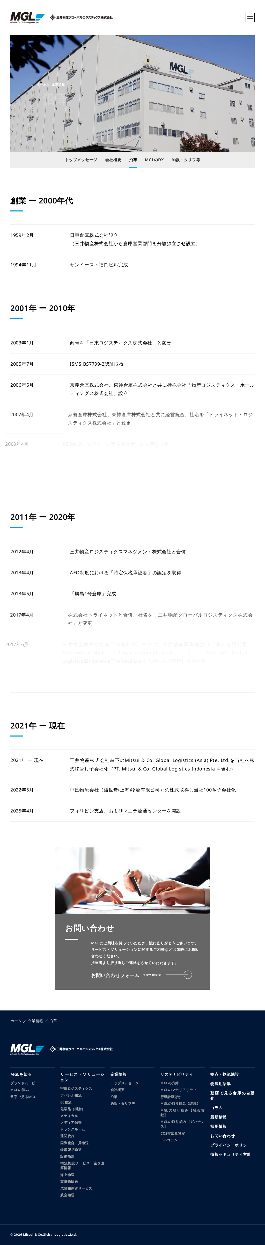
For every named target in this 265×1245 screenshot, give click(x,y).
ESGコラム (169, 1140)
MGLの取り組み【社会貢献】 (182, 1112)
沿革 (114, 1096)
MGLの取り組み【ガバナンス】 (182, 1124)
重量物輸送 (69, 1181)
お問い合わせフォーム (141, 975)
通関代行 (67, 1136)
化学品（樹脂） (72, 1109)
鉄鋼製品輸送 (71, 1149)
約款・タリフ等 (123, 1103)
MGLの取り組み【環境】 (180, 1103)
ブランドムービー (24, 1083)
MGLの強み (19, 1089)
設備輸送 (67, 1156)
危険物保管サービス (76, 1188)
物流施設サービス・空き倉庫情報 (82, 1165)
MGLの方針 (169, 1083)
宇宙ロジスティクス (76, 1088)
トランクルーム (72, 1129)
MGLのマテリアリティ (178, 1089)
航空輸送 (67, 1195)
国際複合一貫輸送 (74, 1143)
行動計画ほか (171, 1096)
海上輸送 (67, 1174)
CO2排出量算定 (172, 1133)
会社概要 (118, 1089)
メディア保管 (71, 1122)
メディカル (69, 1115)
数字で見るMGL (23, 1096)
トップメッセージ (125, 1083)
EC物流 (66, 1102)
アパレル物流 (71, 1095)
